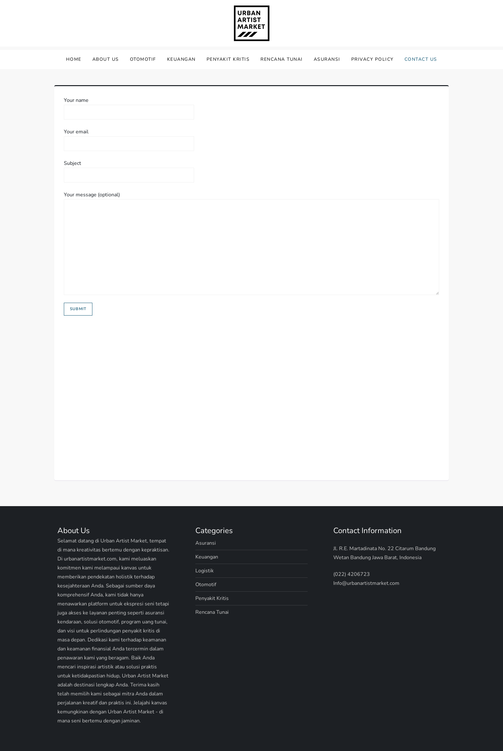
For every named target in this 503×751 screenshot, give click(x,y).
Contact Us (421, 59)
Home (73, 59)
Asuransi (327, 59)
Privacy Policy (372, 59)
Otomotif (143, 59)
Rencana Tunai (281, 59)
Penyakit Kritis (228, 59)
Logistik (204, 570)
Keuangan (181, 59)
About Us (105, 59)
